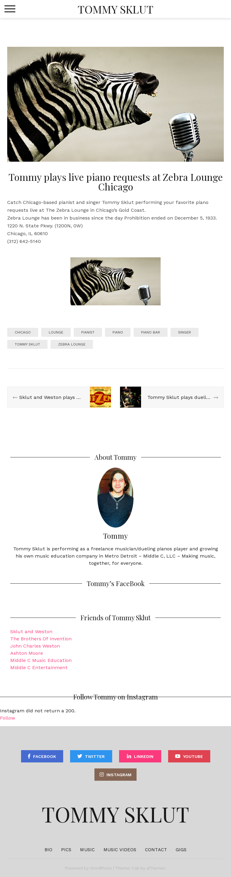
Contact (156, 849)
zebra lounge (71, 344)
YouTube (193, 756)
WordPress (101, 868)
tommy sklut (27, 344)
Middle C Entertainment (39, 667)
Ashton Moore (26, 653)
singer (184, 332)
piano (117, 332)
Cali (135, 868)
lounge (56, 332)
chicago (23, 332)
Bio (48, 849)
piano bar (150, 332)
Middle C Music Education (41, 660)
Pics (66, 849)
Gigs (181, 849)
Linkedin (143, 756)
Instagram (118, 774)
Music (87, 849)
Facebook (44, 756)
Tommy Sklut (115, 9)
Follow (7, 718)
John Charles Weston (35, 646)
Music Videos (119, 849)
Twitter (95, 756)
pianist (87, 332)
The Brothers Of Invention (41, 639)
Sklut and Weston (31, 631)
